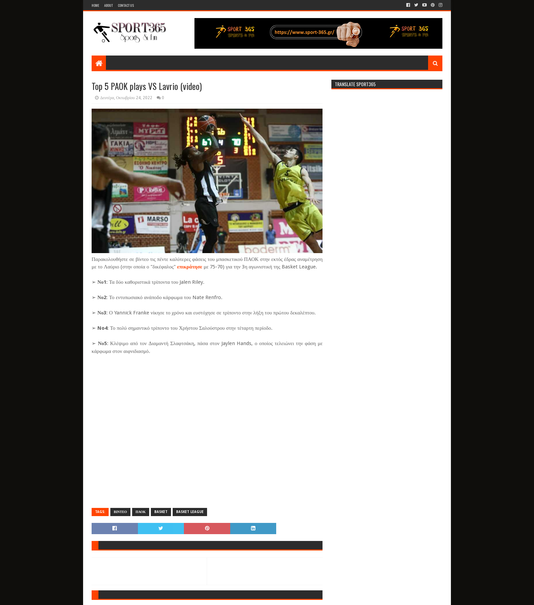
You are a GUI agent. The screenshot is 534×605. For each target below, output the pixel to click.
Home (95, 5)
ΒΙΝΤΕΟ (120, 512)
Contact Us (126, 5)
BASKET (161, 512)
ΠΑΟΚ (141, 512)
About (108, 5)
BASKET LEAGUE (190, 512)
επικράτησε (189, 267)
